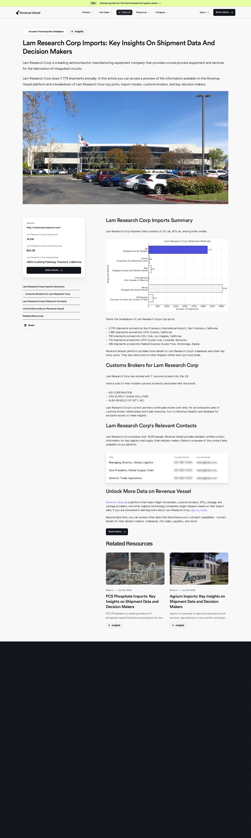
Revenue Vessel (115, 502)
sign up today (199, 510)
